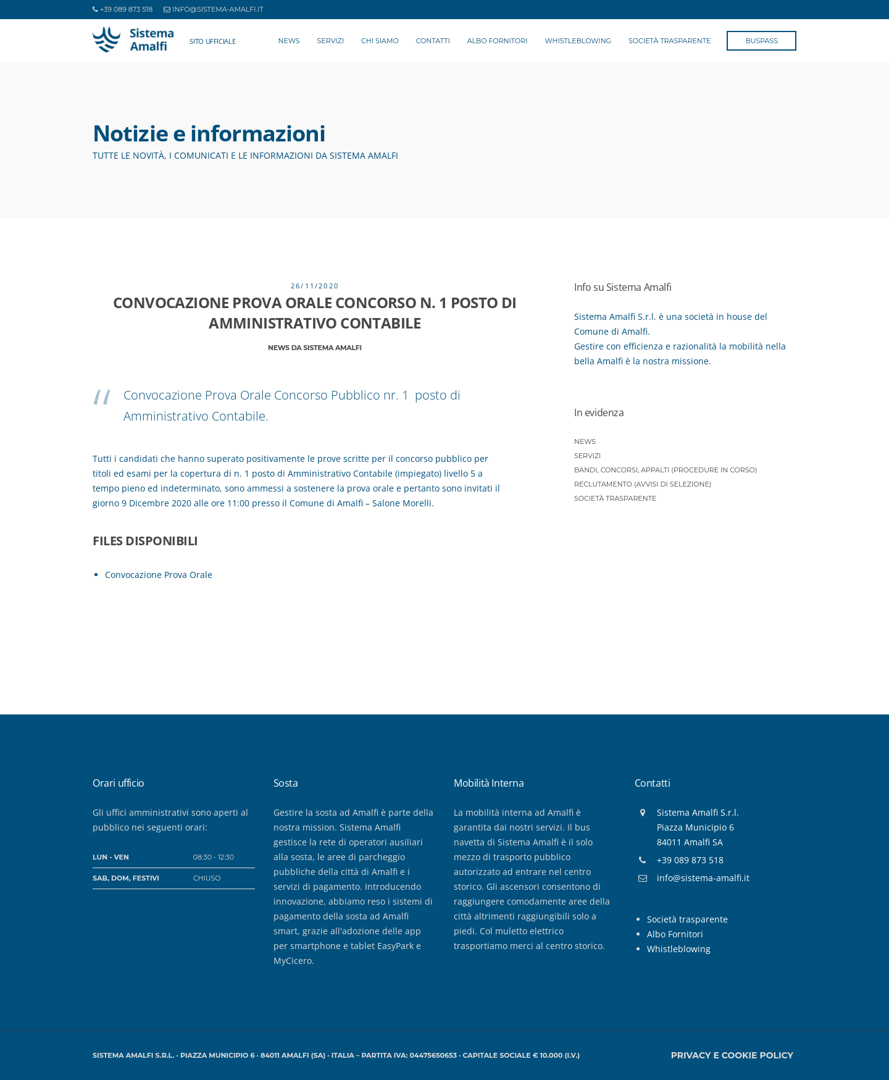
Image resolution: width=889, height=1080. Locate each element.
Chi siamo (380, 40)
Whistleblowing (578, 40)
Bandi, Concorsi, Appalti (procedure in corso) (666, 470)
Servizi (330, 40)
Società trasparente (615, 498)
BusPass (761, 40)
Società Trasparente (669, 40)
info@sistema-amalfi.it (217, 9)
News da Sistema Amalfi (315, 347)
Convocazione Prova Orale (158, 574)
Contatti (433, 40)
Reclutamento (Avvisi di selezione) (642, 484)
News (289, 40)
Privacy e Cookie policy (732, 1055)
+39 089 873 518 (126, 9)
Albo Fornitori (497, 40)
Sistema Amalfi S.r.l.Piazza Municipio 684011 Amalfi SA (698, 827)
